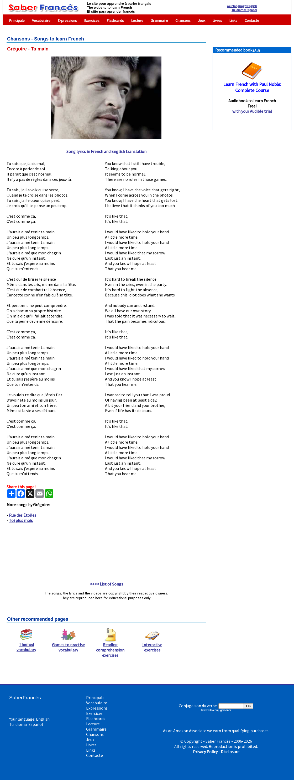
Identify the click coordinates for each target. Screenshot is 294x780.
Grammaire (159, 20)
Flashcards (115, 20)
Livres (217, 20)
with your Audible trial (252, 111)
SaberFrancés (25, 697)
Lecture (137, 20)
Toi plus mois (21, 520)
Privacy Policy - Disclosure (216, 751)
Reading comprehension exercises (110, 648)
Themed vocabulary (26, 645)
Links (233, 20)
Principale (17, 20)
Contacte (252, 20)
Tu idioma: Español (244, 10)
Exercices (91, 20)
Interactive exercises (152, 645)
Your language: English (242, 6)
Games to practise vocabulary (68, 645)
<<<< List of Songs (106, 584)
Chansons (183, 20)
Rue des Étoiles (22, 515)
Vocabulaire (41, 20)
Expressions (67, 20)
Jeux (201, 20)
